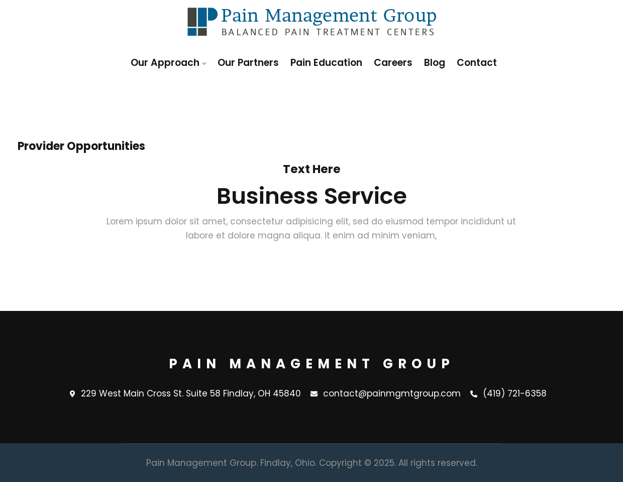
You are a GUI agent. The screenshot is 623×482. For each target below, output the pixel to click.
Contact (477, 62)
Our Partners (248, 62)
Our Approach (165, 62)
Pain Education (326, 62)
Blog (434, 62)
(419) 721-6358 (508, 393)
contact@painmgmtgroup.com (385, 393)
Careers (393, 62)
